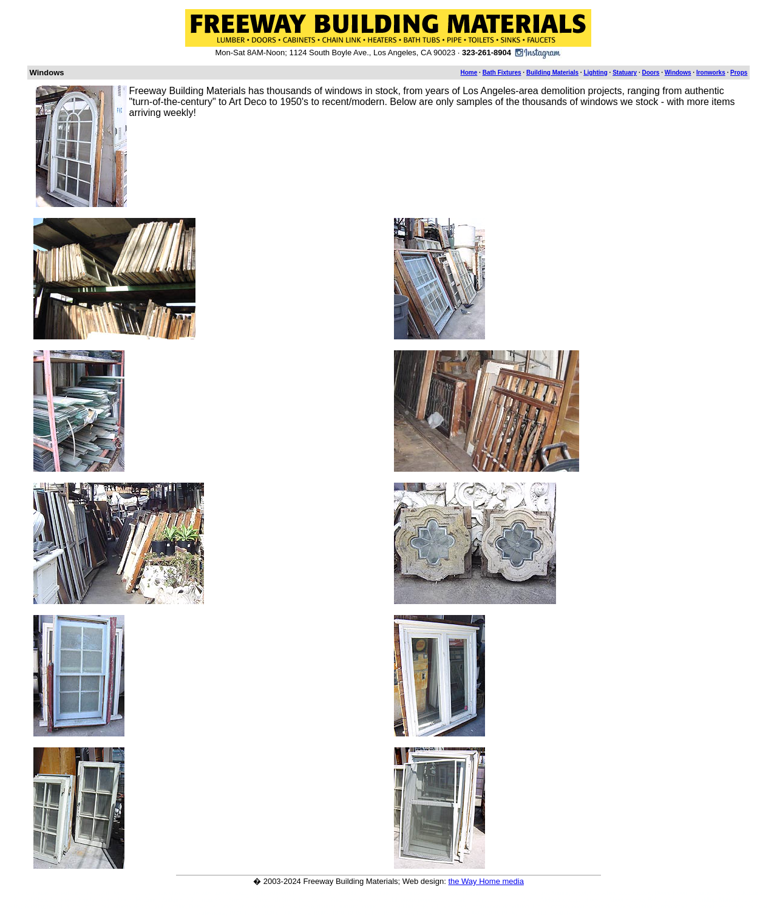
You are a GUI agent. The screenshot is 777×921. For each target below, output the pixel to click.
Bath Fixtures (502, 72)
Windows (678, 72)
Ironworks (710, 72)
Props (738, 72)
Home (469, 72)
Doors (651, 72)
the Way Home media (486, 881)
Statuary (624, 72)
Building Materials (552, 72)
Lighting (595, 72)
